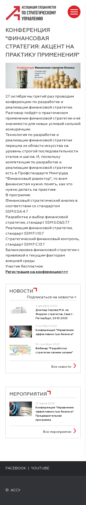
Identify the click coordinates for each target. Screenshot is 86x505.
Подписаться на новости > (52, 297)
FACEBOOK (16, 468)
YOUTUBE (40, 468)
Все (62, 366)
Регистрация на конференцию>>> (37, 272)
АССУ (15, 490)
